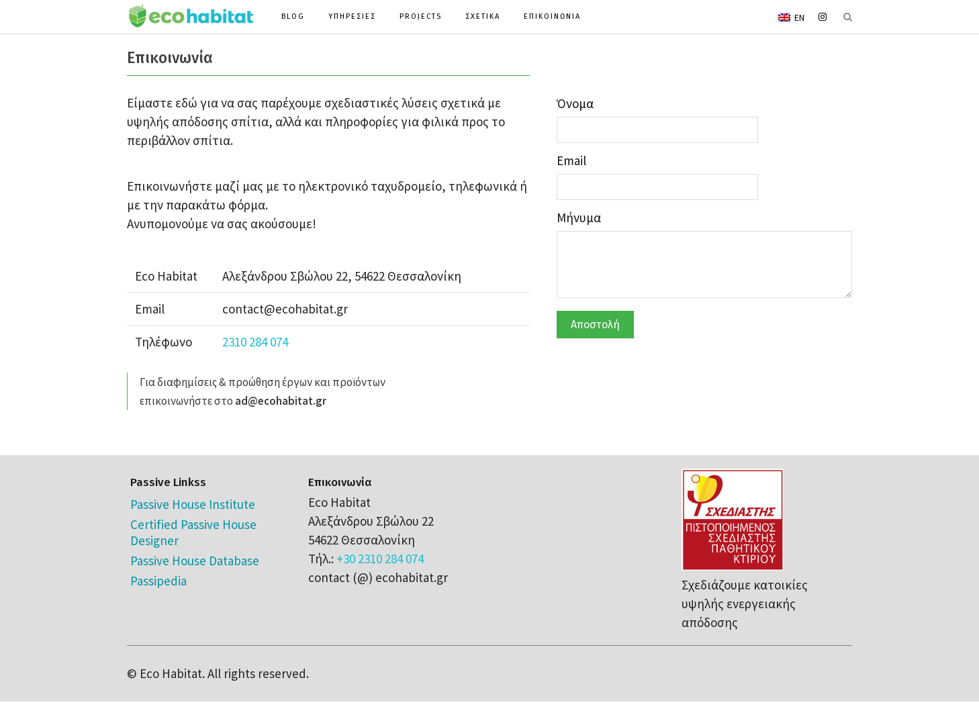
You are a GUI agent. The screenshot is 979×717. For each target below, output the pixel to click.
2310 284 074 (255, 342)
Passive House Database (194, 561)
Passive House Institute (192, 504)
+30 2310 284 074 (380, 559)
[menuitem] (791, 17)
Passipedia (158, 581)
